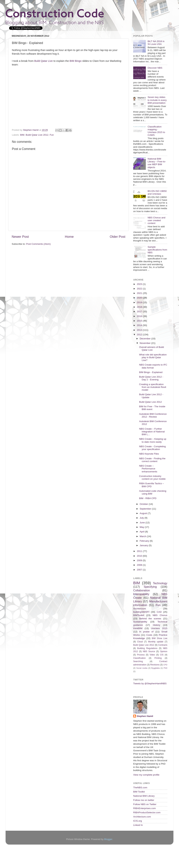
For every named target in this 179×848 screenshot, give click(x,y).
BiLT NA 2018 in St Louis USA (156, 42)
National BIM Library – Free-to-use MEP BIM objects (157, 163)
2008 (140, 565)
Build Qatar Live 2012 (37, 135)
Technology (160, 583)
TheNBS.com (140, 787)
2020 (140, 297)
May (142, 527)
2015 (140, 320)
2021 (140, 293)
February (145, 541)
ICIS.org (137, 821)
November (145, 343)
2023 (140, 284)
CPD (165, 665)
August (144, 513)
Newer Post (20, 236)
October (144, 504)
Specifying (150, 586)
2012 (140, 334)
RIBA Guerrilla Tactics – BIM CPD (151, 485)
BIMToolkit (138, 615)
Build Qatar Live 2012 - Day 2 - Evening (151, 378)
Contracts (162, 645)
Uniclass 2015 (159, 628)
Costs (149, 635)
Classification (139, 658)
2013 (140, 330)
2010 (140, 556)
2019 (140, 302)
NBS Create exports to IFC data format (153, 366)
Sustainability (140, 621)
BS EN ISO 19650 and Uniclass (157, 192)
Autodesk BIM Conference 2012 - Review (153, 415)
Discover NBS (155, 68)
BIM (22, 135)
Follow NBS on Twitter (144, 804)
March (143, 536)
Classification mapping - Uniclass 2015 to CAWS (156, 131)
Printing (158, 658)
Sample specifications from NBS (157, 250)
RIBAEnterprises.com (144, 808)
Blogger (108, 839)
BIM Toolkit (139, 791)
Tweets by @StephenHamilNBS (150, 683)
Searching (138, 661)
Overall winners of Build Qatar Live (151, 348)
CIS (161, 655)
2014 (140, 325)
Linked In (138, 825)
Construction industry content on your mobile (152, 477)
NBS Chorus (160, 615)
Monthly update (155, 641)
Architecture (139, 608)
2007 (140, 569)
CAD (159, 612)
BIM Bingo (75, 61)
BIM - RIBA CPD (147, 498)
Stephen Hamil (145, 716)
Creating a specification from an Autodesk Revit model (152, 387)
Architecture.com (142, 816)
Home (69, 236)
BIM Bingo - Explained (151, 372)
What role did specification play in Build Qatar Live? (153, 357)
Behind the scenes (150, 618)
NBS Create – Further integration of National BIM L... (152, 431)
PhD (165, 668)
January (144, 545)
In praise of (146, 631)
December (145, 338)
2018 (140, 307)
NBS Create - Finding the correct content (152, 460)
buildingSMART (141, 612)
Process (141, 655)
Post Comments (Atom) (38, 244)
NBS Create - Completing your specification (152, 448)
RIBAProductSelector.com (146, 812)
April (142, 531)
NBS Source (149, 651)
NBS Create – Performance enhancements (148, 468)
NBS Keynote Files (149, 453)
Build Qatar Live (43, 61)
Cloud (140, 641)
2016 (140, 316)
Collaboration (141, 590)
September (146, 508)
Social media (141, 668)
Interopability (141, 594)
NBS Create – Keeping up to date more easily (152, 440)
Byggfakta (155, 668)
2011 (140, 551)
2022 (140, 288)
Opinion (163, 651)
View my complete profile (146, 774)
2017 (140, 311)
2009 (140, 560)
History (156, 625)
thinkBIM (137, 628)
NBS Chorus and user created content (156, 220)
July (142, 518)
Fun (52, 135)
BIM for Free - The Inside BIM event (152, 408)
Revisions (155, 664)
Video (152, 655)
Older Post (117, 236)
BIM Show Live (159, 638)
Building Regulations (147, 648)
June (142, 522)
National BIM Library (144, 796)
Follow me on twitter (143, 800)
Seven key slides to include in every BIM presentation (157, 100)
